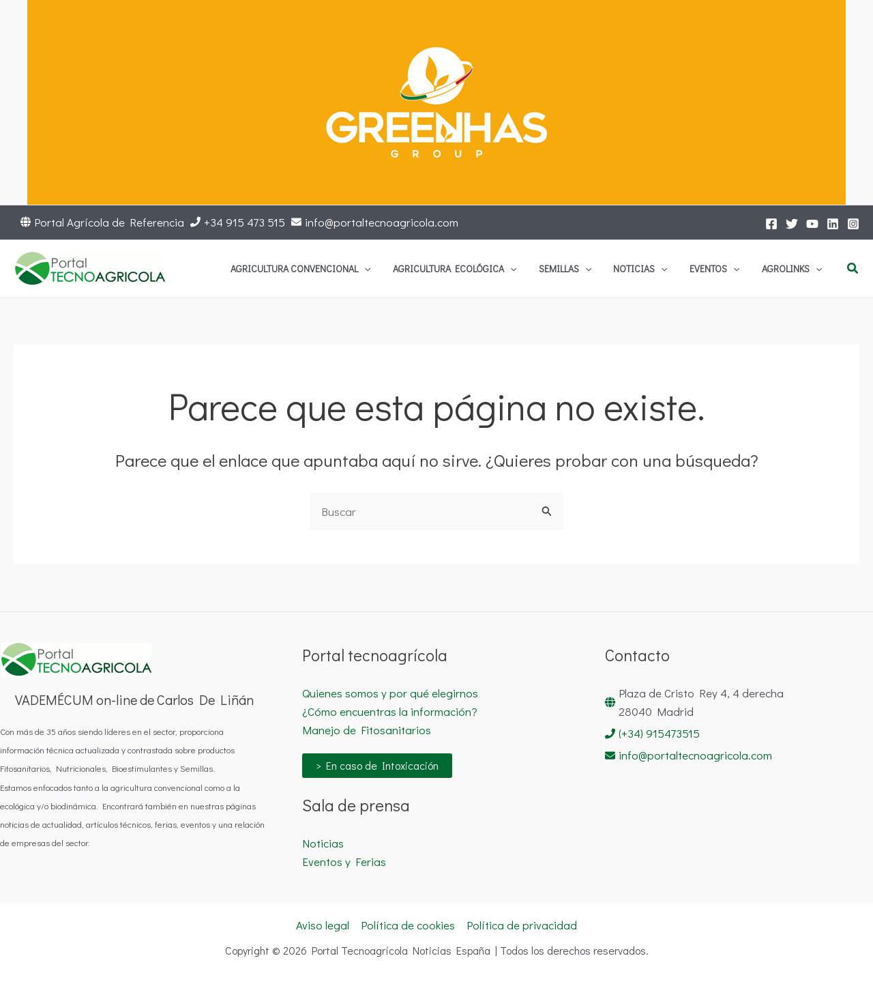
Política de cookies (408, 925)
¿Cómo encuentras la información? (389, 711)
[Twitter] (792, 224)
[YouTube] (812, 224)
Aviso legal (322, 925)
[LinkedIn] (833, 224)
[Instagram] (853, 224)
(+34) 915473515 (659, 733)
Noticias (323, 843)
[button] (853, 269)
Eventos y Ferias (344, 861)
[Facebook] (771, 224)
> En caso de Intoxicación (377, 765)
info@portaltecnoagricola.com (381, 222)
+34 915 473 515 (244, 222)
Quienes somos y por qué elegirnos (390, 693)
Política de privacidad (522, 925)
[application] (448, 268)
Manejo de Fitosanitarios (366, 730)
